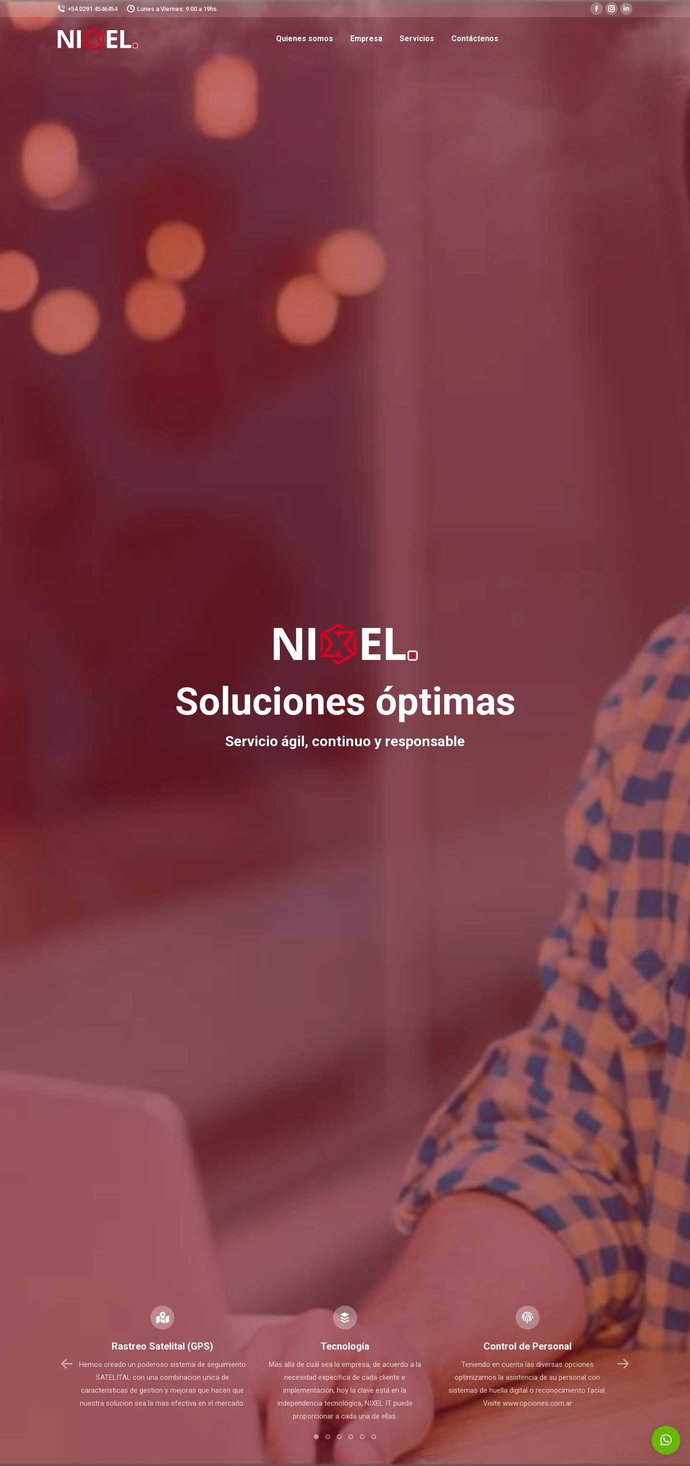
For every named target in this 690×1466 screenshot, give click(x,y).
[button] (316, 1436)
